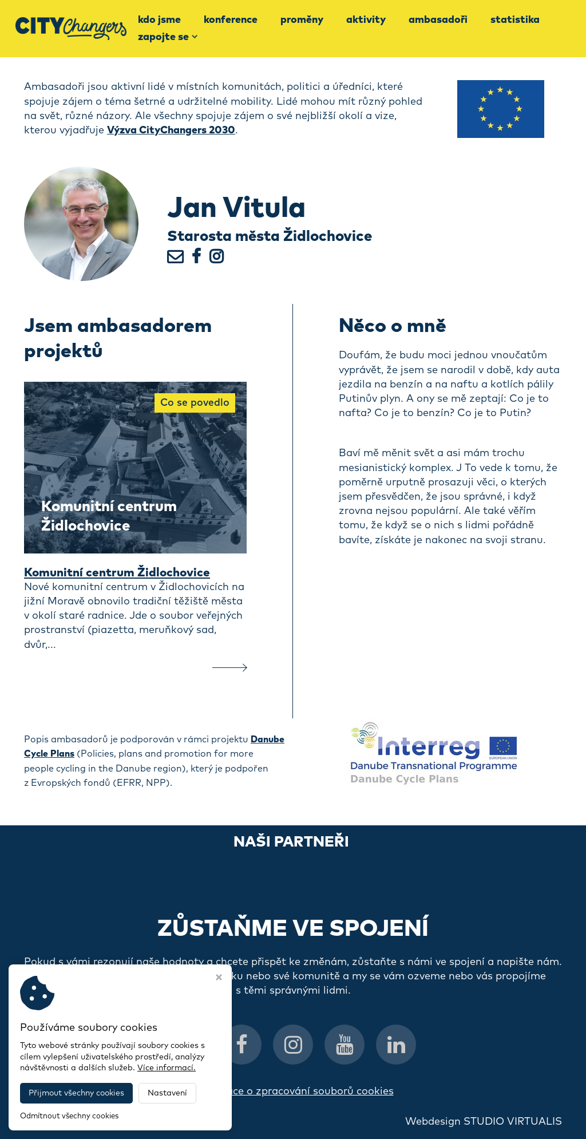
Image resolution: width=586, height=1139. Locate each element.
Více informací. (166, 1068)
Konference (231, 20)
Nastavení (167, 1093)
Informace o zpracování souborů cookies (293, 1091)
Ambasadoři (438, 20)
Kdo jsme (159, 20)
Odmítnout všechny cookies (69, 1116)
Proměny (301, 20)
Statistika (515, 20)
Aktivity (366, 20)
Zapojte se (168, 37)
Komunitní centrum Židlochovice (121, 573)
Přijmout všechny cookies (76, 1093)
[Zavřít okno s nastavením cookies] (219, 978)
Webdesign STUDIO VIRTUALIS (483, 1122)
